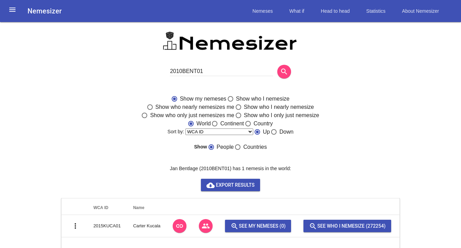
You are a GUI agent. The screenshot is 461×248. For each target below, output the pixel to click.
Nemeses (263, 11)
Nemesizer (45, 11)
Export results (230, 185)
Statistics (376, 11)
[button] (12, 14)
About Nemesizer (420, 11)
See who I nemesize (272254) (347, 226)
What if (296, 11)
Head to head (335, 11)
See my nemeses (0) (258, 226)
